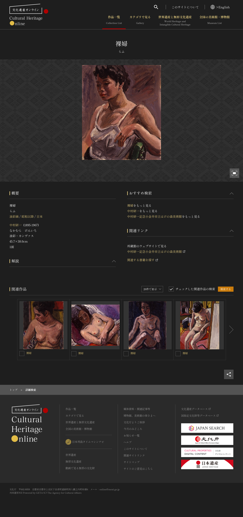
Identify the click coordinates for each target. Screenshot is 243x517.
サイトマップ (132, 462)
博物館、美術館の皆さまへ (139, 415)
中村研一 (15, 225)
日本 (40, 216)
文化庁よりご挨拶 (134, 422)
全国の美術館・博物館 (214, 21)
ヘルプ (128, 442)
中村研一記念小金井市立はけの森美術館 (154, 216)
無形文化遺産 (73, 461)
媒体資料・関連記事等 (137, 409)
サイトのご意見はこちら (138, 469)
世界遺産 (70, 455)
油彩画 (14, 216)
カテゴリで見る (140, 21)
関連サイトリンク (134, 455)
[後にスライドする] (230, 329)
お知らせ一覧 (132, 435)
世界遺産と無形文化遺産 (175, 21)
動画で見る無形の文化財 (80, 468)
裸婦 (130, 205)
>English (220, 7)
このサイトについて (185, 7)
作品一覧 (114, 21)
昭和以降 (27, 216)
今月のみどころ (133, 429)
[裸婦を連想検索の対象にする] (21, 353)
